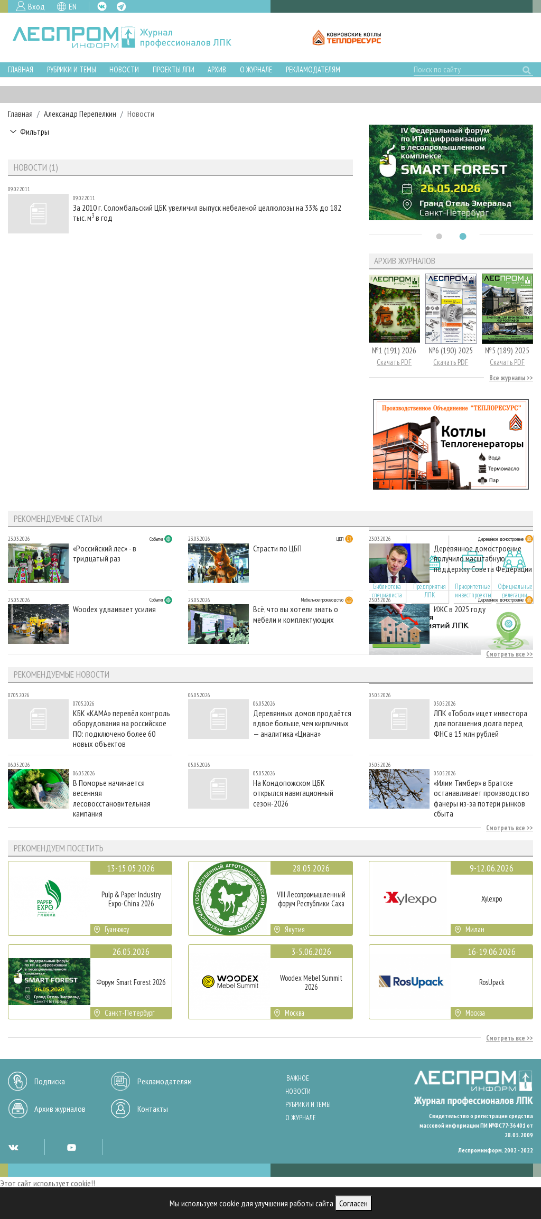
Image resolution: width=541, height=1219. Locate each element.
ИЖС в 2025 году (460, 609)
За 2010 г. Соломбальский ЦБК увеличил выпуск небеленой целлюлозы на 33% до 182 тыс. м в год (207, 213)
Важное (297, 1078)
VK (102, 6)
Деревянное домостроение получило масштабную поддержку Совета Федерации (483, 558)
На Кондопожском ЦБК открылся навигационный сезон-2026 (293, 793)
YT (71, 1147)
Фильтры (34, 131)
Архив (217, 69)
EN (73, 6)
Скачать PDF (394, 362)
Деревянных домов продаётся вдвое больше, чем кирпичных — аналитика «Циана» (302, 723)
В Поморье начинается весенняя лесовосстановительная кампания (112, 798)
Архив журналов (60, 1108)
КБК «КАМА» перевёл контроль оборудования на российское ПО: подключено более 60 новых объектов (121, 728)
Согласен (353, 1203)
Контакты (152, 1108)
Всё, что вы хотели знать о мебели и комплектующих (295, 614)
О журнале (256, 69)
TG (121, 6)
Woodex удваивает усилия (114, 609)
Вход (36, 6)
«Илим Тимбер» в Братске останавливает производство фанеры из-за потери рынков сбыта (481, 798)
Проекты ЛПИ (173, 69)
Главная (20, 69)
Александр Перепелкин (80, 113)
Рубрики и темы (71, 69)
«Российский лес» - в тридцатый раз (104, 553)
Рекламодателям (313, 69)
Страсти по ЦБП (277, 548)
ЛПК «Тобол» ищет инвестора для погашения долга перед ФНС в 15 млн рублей (480, 723)
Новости (124, 69)
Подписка (49, 1081)
